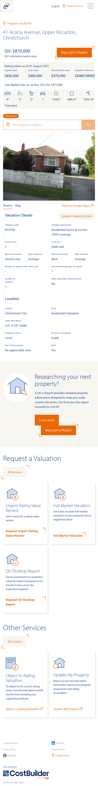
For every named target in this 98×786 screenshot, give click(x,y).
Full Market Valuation (68, 536)
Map (18, 205)
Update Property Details (76, 216)
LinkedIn (58, 743)
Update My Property (68, 709)
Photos (7, 205)
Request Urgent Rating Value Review (22, 533)
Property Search (61, 755)
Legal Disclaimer (10, 743)
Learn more (46, 420)
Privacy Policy (9, 749)
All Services (15, 472)
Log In (55, 6)
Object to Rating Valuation (24, 709)
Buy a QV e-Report (74, 52)
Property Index (58, 749)
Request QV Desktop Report (20, 602)
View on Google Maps (78, 205)
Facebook (9, 755)
